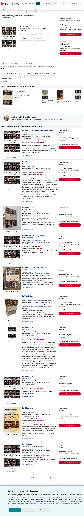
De (25, 37)
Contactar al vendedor (27, 155)
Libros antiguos (33, 9)
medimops (30, 141)
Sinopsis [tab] (4, 63)
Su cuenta (64, 3)
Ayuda (79, 3)
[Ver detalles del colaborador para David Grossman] (6, 18)
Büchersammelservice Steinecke (36, 306)
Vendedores (63, 9)
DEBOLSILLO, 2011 (24, 95)
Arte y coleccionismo (49, 9)
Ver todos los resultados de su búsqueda (42, 480)
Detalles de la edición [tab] (31, 63)
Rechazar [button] (28, 510)
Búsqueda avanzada (6, 9)
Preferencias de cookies (66, 501)
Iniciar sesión (56, 3)
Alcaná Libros (31, 418)
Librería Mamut (31, 218)
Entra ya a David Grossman (53, 119)
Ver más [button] (4, 81)
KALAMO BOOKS (32, 387)
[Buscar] (38, 3)
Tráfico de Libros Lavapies (35, 278)
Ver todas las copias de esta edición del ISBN (31, 34)
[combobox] (29, 3)
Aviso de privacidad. (27, 505)
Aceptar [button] (15, 510)
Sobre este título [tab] (15, 63)
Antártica (30, 246)
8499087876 (23, 94)
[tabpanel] (29, 74)
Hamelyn (29, 172)
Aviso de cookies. (41, 503)
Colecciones (20, 9)
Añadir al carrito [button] (70, 34)
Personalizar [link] (44, 510)
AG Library (30, 338)
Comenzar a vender (77, 9)
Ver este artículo (64, 22)
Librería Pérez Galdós (33, 455)
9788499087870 (36, 94)
